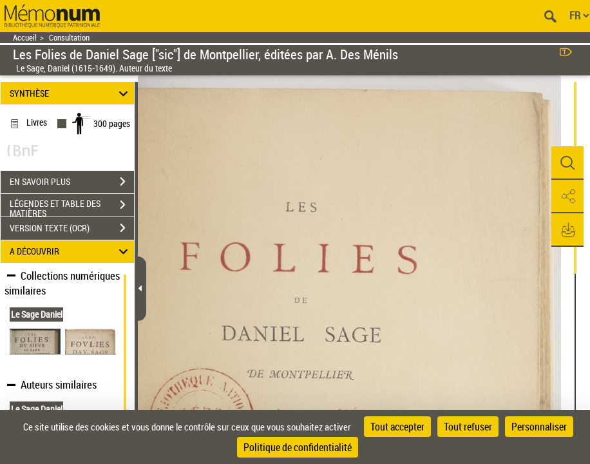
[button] (567, 163)
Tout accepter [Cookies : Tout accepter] (397, 427)
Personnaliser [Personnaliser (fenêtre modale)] (539, 427)
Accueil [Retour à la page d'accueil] (25, 37)
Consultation (69, 37)
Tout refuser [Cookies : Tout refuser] (468, 427)
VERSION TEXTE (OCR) (72, 228)
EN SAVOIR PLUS (72, 182)
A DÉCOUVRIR (71, 251)
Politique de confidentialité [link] (297, 447)
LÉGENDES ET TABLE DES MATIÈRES (72, 206)
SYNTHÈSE (71, 93)
